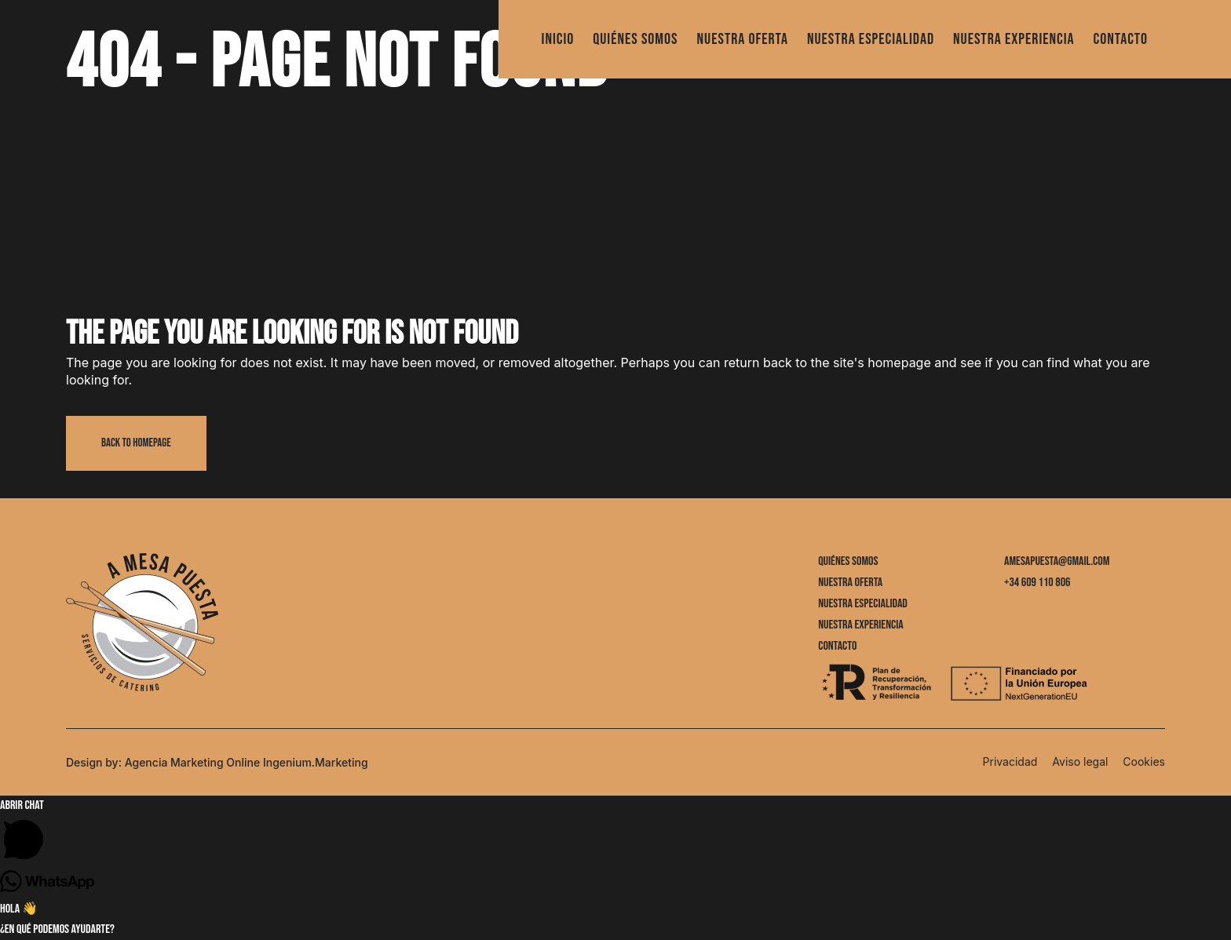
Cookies (1144, 761)
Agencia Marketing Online (193, 762)
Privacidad (1010, 761)
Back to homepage (136, 442)
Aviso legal (1080, 761)
